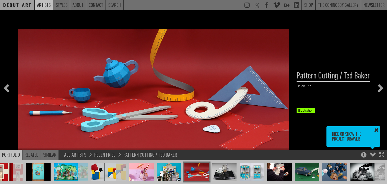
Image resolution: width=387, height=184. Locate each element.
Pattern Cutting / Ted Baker (150, 154)
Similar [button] (49, 154)
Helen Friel (104, 154)
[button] (381, 155)
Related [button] (32, 154)
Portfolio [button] (11, 154)
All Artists (75, 154)
